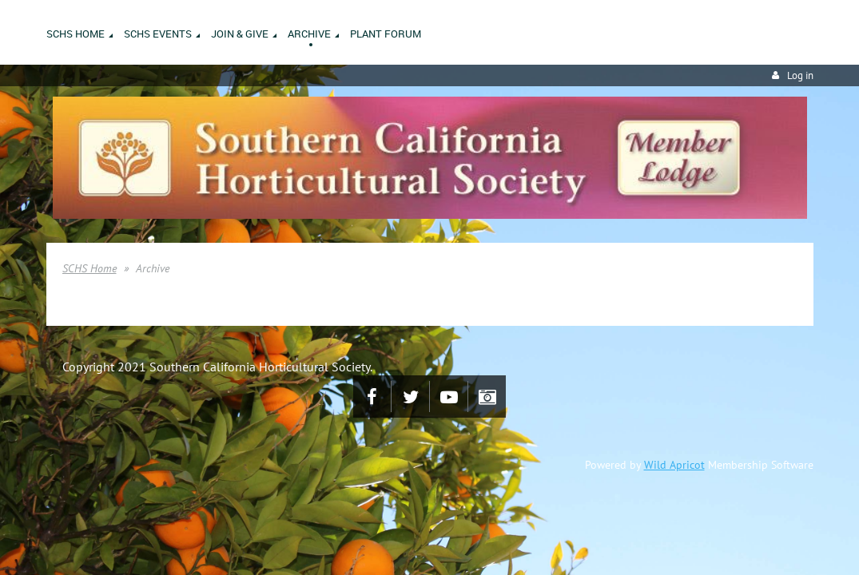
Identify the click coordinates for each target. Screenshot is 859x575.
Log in (800, 75)
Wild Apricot (674, 465)
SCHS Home (89, 268)
